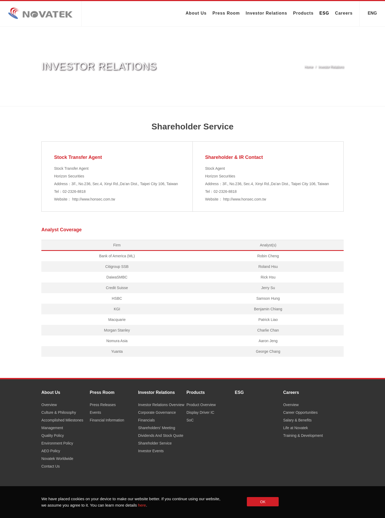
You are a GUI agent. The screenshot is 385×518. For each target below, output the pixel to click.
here (142, 505)
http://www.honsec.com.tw (93, 199)
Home (308, 67)
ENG (372, 12)
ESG (324, 13)
